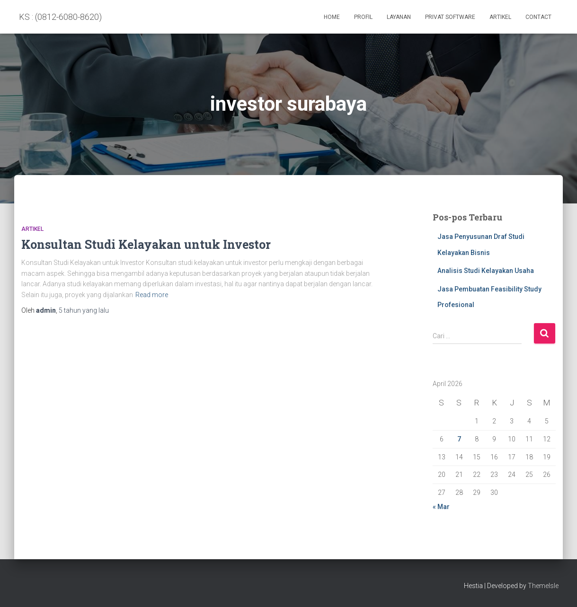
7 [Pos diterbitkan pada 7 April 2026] (459, 439)
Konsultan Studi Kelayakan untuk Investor (146, 244)
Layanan (399, 17)
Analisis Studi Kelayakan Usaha (485, 270)
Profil (363, 17)
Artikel (500, 17)
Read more (151, 295)
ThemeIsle (543, 585)
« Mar (441, 506)
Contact (538, 17)
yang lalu (84, 310)
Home (332, 17)
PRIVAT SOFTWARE (450, 17)
